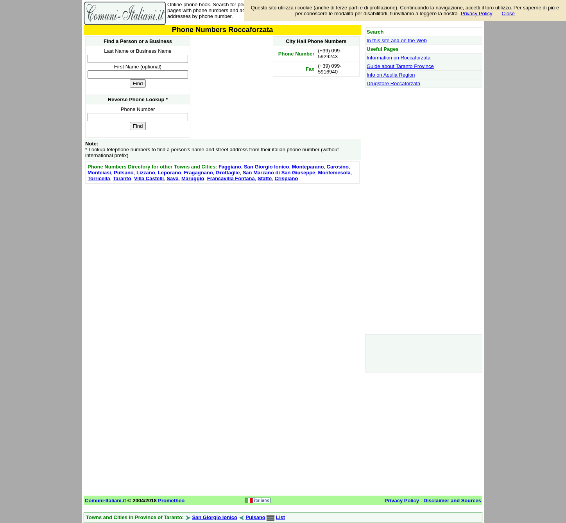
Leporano (169, 173)
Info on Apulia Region (391, 75)
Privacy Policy (477, 13)
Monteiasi (99, 173)
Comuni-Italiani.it (105, 500)
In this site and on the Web (397, 40)
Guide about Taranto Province (400, 66)
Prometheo (171, 500)
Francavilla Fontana (231, 178)
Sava (172, 178)
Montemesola (334, 173)
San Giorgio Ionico (266, 167)
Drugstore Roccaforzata (393, 83)
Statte (265, 178)
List (280, 517)
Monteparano (308, 167)
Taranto (122, 178)
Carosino (338, 167)
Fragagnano (198, 173)
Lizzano (145, 173)
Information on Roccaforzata (398, 58)
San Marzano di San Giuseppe (279, 173)
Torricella (99, 178)
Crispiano (286, 178)
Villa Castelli (149, 178)
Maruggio (192, 178)
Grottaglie (228, 173)
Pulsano (124, 173)
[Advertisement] (222, 240)
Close (508, 13)
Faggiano (230, 167)
